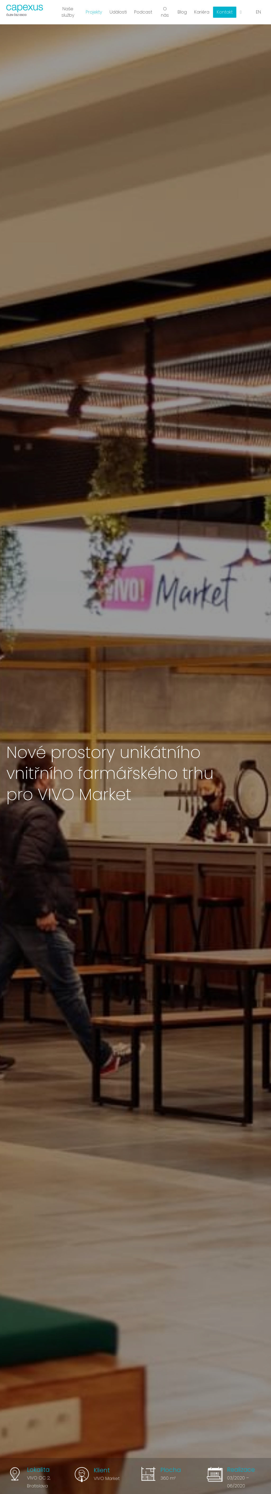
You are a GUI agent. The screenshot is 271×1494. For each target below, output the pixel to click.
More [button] (225, 10)
